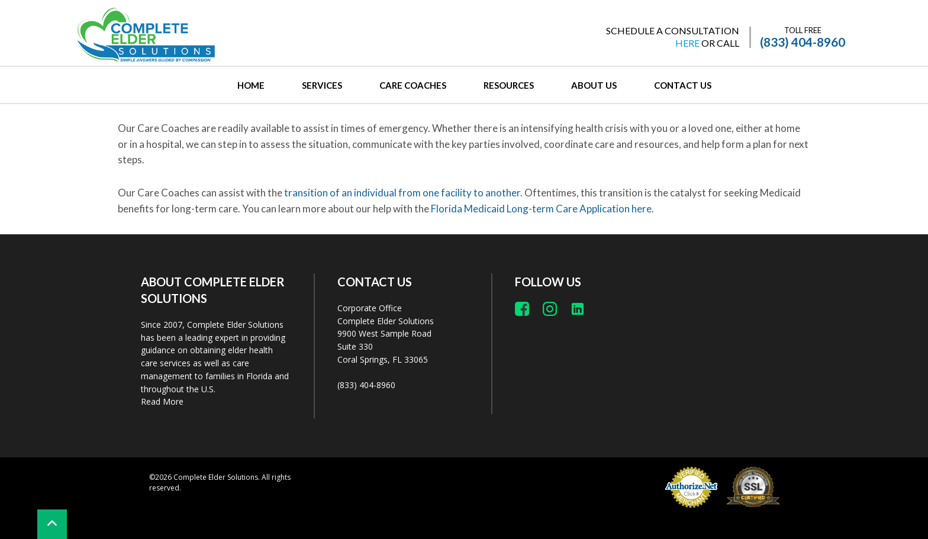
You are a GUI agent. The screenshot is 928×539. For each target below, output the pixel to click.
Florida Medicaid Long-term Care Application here (541, 208)
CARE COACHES (412, 85)
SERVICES (322, 85)
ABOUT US (594, 85)
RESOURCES (509, 85)
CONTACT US (682, 85)
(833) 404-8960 (802, 42)
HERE (687, 43)
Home (251, 85)
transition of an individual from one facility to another (402, 192)
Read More (162, 401)
